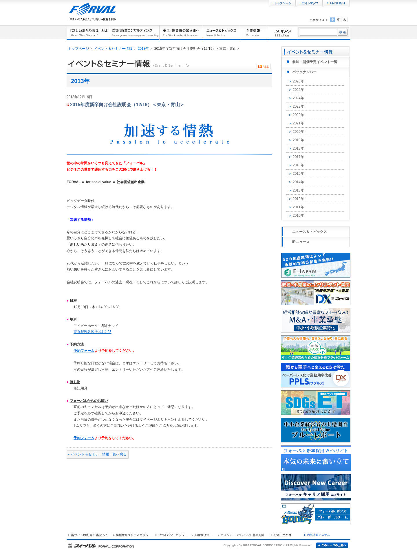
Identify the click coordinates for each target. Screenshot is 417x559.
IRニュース (301, 242)
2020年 (298, 132)
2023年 (298, 106)
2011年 (298, 207)
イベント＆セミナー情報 (113, 49)
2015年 (298, 174)
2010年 (298, 216)
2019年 (298, 140)
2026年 (298, 81)
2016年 (298, 165)
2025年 (298, 90)
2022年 (298, 115)
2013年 (298, 190)
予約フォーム (84, 351)
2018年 (298, 148)
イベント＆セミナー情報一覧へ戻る (99, 454)
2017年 (298, 157)
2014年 (298, 182)
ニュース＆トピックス (309, 232)
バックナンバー (304, 72)
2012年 (298, 199)
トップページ (78, 49)
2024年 (298, 98)
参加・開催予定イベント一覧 (314, 62)
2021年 (298, 123)
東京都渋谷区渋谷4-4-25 (92, 332)
